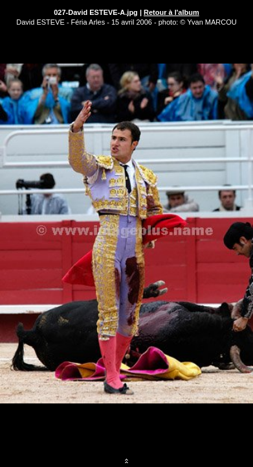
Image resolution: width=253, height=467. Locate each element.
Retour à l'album (171, 12)
